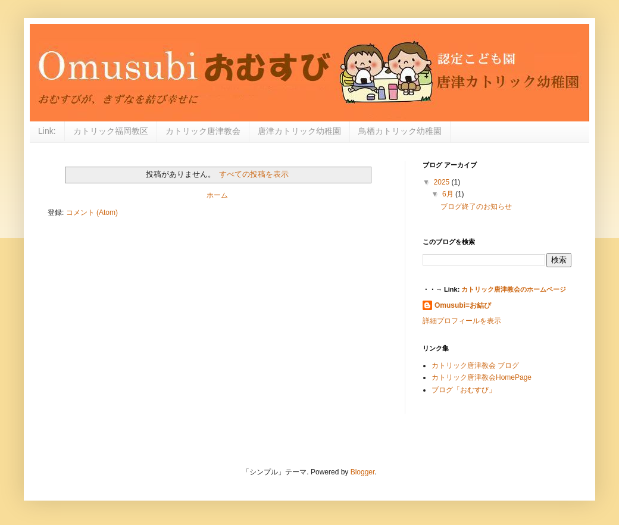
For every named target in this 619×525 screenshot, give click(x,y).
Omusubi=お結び (462, 305)
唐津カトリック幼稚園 (299, 131)
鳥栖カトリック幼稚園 (400, 131)
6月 (448, 194)
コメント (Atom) (92, 212)
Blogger (363, 472)
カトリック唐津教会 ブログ (475, 365)
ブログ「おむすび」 (464, 390)
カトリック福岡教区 (110, 131)
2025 (443, 182)
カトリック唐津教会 (202, 131)
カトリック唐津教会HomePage (482, 377)
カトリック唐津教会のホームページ (513, 289)
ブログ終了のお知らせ (476, 206)
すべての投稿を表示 (254, 174)
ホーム (217, 195)
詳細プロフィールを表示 (462, 321)
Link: (47, 131)
